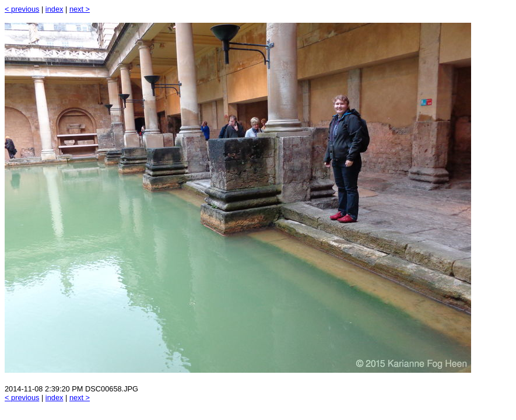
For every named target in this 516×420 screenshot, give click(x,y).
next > (79, 9)
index (54, 9)
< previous (22, 9)
